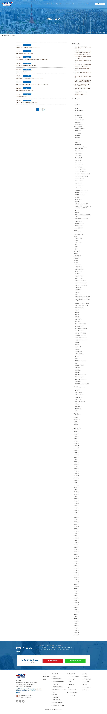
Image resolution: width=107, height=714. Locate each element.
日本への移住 (78, 406)
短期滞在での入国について (81, 94)
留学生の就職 (78, 408)
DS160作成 (78, 130)
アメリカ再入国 (79, 183)
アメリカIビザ (78, 160)
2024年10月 (76, 475)
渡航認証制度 (78, 122)
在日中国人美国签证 (80, 194)
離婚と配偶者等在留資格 (81, 374)
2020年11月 (76, 584)
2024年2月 (76, 494)
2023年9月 (76, 505)
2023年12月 (76, 498)
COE (78, 300)
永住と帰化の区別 (79, 330)
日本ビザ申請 (59, 3)
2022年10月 (76, 531)
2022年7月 (76, 538)
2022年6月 (76, 540)
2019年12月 (76, 602)
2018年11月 (76, 632)
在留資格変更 (77, 258)
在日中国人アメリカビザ (81, 192)
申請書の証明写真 (79, 353)
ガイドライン (78, 264)
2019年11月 (76, 605)
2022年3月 (76, 547)
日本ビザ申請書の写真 (80, 323)
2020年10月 (76, 586)
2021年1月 (76, 579)
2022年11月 (76, 528)
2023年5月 (76, 514)
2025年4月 (76, 461)
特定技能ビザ (56, 697)
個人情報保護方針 (87, 687)
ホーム (44, 673)
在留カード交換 (79, 278)
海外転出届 (77, 414)
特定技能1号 (78, 346)
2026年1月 (76, 441)
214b (76, 106)
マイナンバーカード (80, 387)
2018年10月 (76, 635)
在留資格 (77, 292)
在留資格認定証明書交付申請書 (82, 299)
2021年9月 (76, 561)
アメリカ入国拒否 (79, 119)
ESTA (76, 113)
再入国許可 (77, 273)
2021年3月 (76, 574)
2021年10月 (76, 558)
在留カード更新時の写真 (81, 285)
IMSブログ (6, 35)
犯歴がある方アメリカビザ (81, 204)
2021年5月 (76, 570)
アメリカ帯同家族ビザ (79, 228)
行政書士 (76, 421)
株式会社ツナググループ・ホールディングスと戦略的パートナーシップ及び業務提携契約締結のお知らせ (83, 52)
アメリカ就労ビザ (79, 185)
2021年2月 (76, 577)
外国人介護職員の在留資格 (81, 305)
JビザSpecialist (78, 115)
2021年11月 (76, 556)
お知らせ (76, 230)
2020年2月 (76, 598)
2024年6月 (76, 484)
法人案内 (86, 676)
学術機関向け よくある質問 (59, 689)
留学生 (76, 210)
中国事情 (76, 253)
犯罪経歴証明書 (79, 124)
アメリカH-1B (78, 157)
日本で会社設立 (72, 689)
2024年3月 (76, 491)
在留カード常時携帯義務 (81, 283)
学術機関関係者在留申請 (58, 681)
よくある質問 (86, 681)
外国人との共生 (79, 392)
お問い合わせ (100, 3)
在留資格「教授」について (81, 92)
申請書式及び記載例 (57, 686)
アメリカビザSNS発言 (80, 171)
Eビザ (70, 681)
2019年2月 (76, 625)
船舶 (76, 363)
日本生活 (76, 386)
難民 (76, 249)
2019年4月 (76, 621)
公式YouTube (23, 701)
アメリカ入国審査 (79, 180)
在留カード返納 (79, 238)
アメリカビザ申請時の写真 (81, 176)
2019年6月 (76, 616)
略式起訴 (77, 212)
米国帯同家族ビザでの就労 (81, 218)
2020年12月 (76, 581)
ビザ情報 (76, 240)
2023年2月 (76, 521)
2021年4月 (76, 572)
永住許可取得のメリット (81, 337)
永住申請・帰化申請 (57, 702)
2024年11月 (76, 473)
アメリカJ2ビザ (79, 164)
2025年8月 (76, 452)
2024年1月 (76, 496)
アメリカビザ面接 (79, 178)
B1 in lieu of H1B (79, 110)
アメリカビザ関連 (78, 126)
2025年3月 (76, 464)
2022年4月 (76, 544)
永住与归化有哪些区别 (80, 333)
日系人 (76, 244)
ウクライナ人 (78, 242)
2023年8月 (76, 508)
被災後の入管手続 (79, 365)
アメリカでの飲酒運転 (80, 169)
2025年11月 (76, 445)
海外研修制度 (78, 199)
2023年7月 (76, 510)
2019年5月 (76, 618)
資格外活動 (77, 367)
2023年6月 (76, 512)
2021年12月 (76, 554)
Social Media (78, 144)
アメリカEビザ (78, 153)
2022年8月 (76, 535)
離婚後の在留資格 (79, 377)
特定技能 (77, 344)
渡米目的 (77, 201)
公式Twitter (17, 701)
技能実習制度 (78, 319)
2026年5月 (76, 431)
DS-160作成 (71, 684)
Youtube (75, 102)
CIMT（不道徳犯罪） (80, 128)
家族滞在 (77, 312)
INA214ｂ (77, 140)
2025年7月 (76, 454)
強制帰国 (77, 316)
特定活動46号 (78, 351)
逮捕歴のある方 (79, 221)
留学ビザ (77, 356)
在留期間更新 (78, 289)
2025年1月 (76, 468)
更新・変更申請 (56, 699)
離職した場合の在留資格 (81, 379)
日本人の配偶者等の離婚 (81, 328)
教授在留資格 (78, 321)
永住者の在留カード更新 (81, 335)
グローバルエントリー (79, 234)
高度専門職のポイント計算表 (82, 383)
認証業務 (76, 424)
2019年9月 (76, 609)
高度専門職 (77, 381)
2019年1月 (76, 628)
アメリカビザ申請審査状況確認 (82, 173)
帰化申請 (76, 260)
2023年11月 (76, 501)
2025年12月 (76, 443)
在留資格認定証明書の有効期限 (82, 296)
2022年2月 (76, 549)
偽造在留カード (79, 271)
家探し (76, 404)
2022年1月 (76, 551)
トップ (2, 35)
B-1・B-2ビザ (72, 679)
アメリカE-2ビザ (79, 150)
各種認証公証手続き (73, 692)
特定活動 (77, 349)
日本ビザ (76, 262)
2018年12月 (76, 630)
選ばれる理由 (50, 3)
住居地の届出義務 (79, 269)
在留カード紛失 (79, 287)
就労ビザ (77, 314)
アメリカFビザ (78, 155)
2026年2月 (76, 438)
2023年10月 (76, 503)
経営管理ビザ (77, 419)
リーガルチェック (73, 695)
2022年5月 (76, 542)
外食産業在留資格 (79, 307)
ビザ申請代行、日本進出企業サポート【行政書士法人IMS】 (7, 4)
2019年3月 (76, 623)
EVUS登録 (77, 137)
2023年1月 (76, 524)
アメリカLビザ (78, 167)
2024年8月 (76, 480)
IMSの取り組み (87, 679)
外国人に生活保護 (79, 394)
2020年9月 (76, 588)
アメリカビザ (77, 104)
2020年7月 (76, 593)
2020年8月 (76, 591)
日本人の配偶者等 (79, 326)
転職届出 (77, 372)
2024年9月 (76, 478)
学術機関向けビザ (57, 678)
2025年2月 (76, 466)
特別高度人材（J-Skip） (58, 705)
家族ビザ (77, 310)
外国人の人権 (78, 397)
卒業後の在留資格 (79, 276)
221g (76, 108)
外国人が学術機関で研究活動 (82, 303)
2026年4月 (76, 434)
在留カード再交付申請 (80, 280)
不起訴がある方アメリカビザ (82, 190)
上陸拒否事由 (78, 266)
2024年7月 (76, 482)
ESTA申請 (77, 135)
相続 (76, 410)
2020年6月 (76, 595)
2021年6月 (76, 568)
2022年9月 (76, 533)
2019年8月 (76, 611)
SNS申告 (77, 142)
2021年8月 (76, 563)
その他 (79, 3)
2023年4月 (76, 517)
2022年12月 (76, 526)
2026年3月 (76, 436)
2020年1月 (76, 600)
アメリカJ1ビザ (79, 162)
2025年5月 (76, 459)
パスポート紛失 (79, 187)
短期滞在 (77, 358)
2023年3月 (76, 519)
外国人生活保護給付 (80, 401)
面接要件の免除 (79, 225)
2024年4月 (76, 489)
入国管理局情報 (77, 256)
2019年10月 (76, 607)
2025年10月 (76, 448)
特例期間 (77, 342)
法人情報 (86, 3)
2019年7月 (76, 614)
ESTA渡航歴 (78, 133)
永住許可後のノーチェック (81, 340)
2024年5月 (76, 487)
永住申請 (76, 413)
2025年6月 (76, 457)
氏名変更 (77, 197)
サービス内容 (78, 231)
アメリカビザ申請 (70, 3)
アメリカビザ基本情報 (74, 676)
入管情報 (77, 390)
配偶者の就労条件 (79, 223)
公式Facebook (20, 701)
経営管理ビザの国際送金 (81, 360)
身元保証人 (77, 370)
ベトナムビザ (77, 251)
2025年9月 (76, 450)
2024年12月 (76, 471)
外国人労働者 (78, 399)
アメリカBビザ (78, 117)
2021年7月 (76, 565)
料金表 (44, 679)
